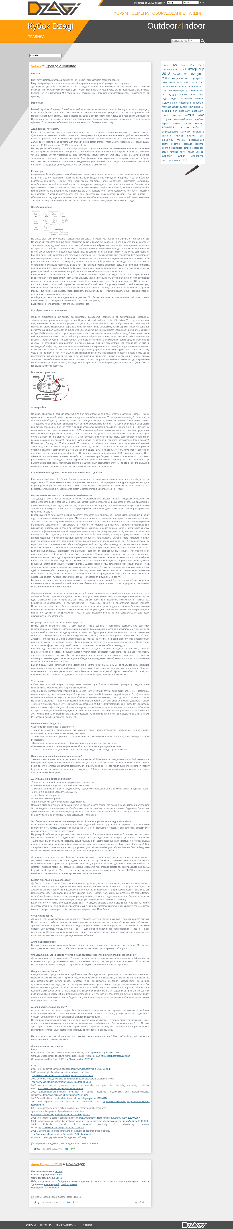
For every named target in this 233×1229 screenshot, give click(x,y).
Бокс (193, 94)
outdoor (59, 1171)
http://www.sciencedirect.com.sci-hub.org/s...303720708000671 (62, 1075)
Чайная (36, 66)
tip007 (37, 1149)
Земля (60, 1174)
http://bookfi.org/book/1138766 (115, 1056)
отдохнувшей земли (89, 1181)
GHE (164, 82)
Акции (196, 13)
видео (165, 98)
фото (62, 1197)
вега (201, 94)
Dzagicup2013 (196, 78)
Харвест (167, 155)
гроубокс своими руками (174, 107)
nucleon (166, 86)
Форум (120, 13)
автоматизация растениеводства (186, 90)
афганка (184, 94)
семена (46, 1224)
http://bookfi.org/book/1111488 (104, 1052)
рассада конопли (193, 144)
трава (191, 152)
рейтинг (166, 148)
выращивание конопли (191, 98)
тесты (183, 152)
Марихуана (41, 1143)
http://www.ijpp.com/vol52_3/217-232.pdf (90, 1069)
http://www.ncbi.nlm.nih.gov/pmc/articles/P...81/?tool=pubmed (61, 1134)
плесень (181, 140)
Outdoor (162, 25)
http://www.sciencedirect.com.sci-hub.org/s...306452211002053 (109, 1118)
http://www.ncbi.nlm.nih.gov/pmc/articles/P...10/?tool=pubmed (60, 1114)
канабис (85, 1143)
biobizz (166, 65)
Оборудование (168, 13)
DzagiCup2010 (179, 78)
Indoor (193, 25)
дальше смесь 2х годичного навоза (60, 1181)
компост (199, 123)
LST (201, 82)
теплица (174, 152)
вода (173, 98)
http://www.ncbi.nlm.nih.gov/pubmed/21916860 (125, 1121)
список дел (197, 148)
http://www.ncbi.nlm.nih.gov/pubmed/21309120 (84, 1098)
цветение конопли (171, 160)
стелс (165, 152)
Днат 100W (184, 111)
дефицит (166, 111)
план (37, 1197)
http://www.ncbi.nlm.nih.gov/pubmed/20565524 (60, 1088)
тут (50, 1137)
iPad (194, 82)
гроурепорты (196, 106)
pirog (36, 1202)
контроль (183, 127)
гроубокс (198, 102)
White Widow (194, 86)
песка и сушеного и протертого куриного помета (124, 1181)
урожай (199, 152)
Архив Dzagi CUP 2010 (46, 1164)
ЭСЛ (184, 160)
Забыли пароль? (156, 3)
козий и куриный (69, 1184)
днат (175, 111)
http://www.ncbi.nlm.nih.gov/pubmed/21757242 (61, 1127)
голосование (185, 103)
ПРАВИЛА (36, 37)
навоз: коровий (51, 1184)
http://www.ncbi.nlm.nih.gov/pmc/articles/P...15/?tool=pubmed (61, 1082)
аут (163, 94)
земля (165, 115)
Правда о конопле (61, 66)
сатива (187, 148)
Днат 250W (197, 111)
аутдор (173, 94)
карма (165, 123)
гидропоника (169, 102)
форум (31, 1224)
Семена (140, 13)
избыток (176, 115)
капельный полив (183, 119)
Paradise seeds (178, 86)
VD (61, 1178)
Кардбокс (198, 119)
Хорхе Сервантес (190, 155)
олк (201, 136)
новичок (191, 136)
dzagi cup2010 (74, 1197)
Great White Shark (179, 82)
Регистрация (140, 3)
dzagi (183, 69)
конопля (94, 1143)
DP (57, 1178)
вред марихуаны (56, 1143)
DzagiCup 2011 (181, 74)
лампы (179, 136)
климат (176, 123)
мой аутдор (75, 1164)
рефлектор (177, 148)
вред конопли (72, 1143)
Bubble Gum (188, 65)
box (175, 65)
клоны (187, 123)
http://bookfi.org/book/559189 (79, 1059)
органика (167, 139)
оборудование (67, 1224)
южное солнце (52, 1187)
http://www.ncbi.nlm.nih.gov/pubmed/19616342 (65, 1095)
